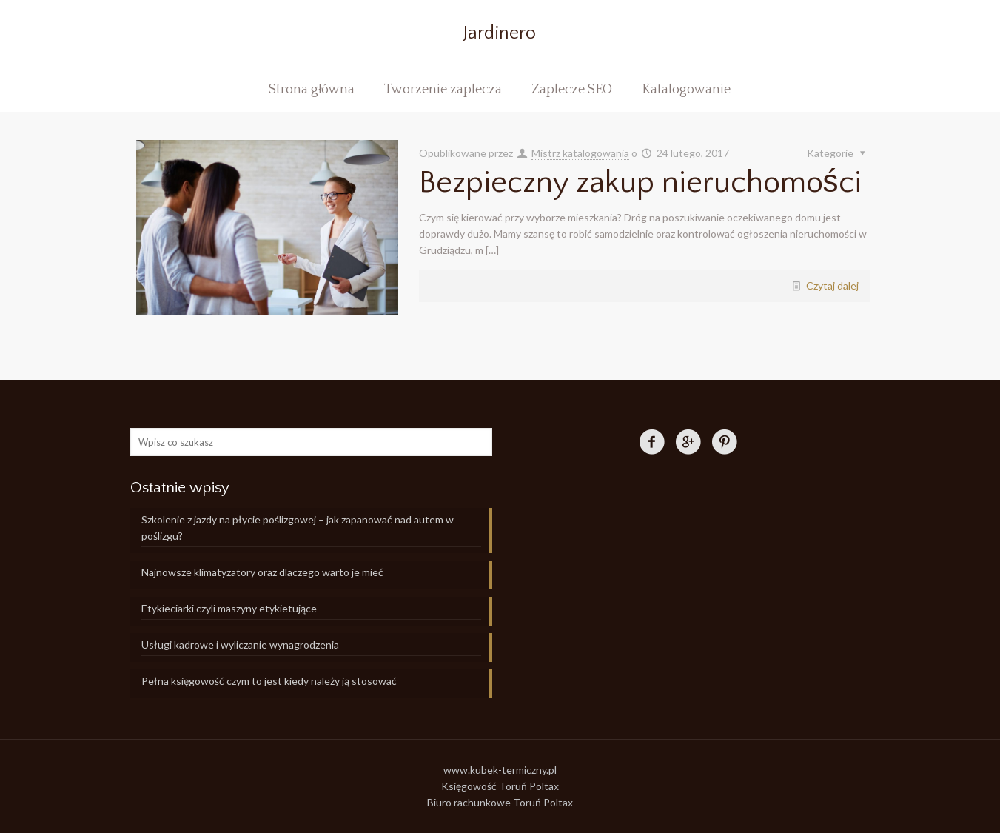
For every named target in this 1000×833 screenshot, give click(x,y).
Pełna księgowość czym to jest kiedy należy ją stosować (269, 681)
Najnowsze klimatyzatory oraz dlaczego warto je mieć (262, 572)
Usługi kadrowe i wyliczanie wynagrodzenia (240, 644)
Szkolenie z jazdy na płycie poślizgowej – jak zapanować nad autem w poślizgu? (297, 527)
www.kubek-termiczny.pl (500, 769)
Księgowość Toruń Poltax (500, 786)
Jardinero (499, 33)
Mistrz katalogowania (580, 153)
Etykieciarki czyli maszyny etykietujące (229, 608)
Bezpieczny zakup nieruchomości (640, 182)
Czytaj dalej (832, 285)
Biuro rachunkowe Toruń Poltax (500, 802)
